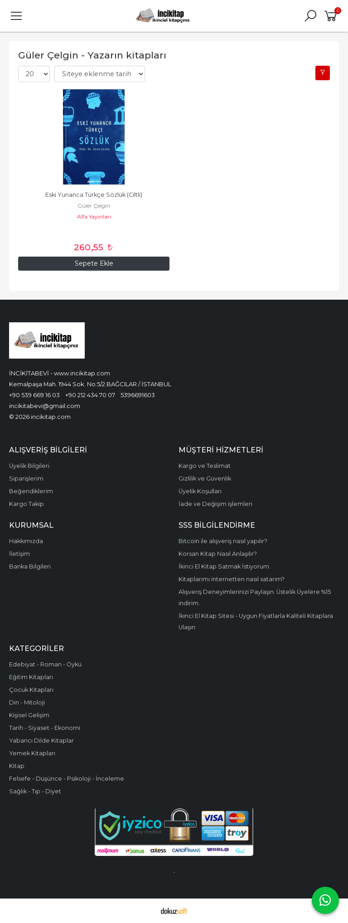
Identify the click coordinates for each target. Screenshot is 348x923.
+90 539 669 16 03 (34, 394)
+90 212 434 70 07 (90, 394)
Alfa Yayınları (94, 216)
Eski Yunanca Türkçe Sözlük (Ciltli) (93, 194)
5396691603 (138, 394)
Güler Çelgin (93, 205)
